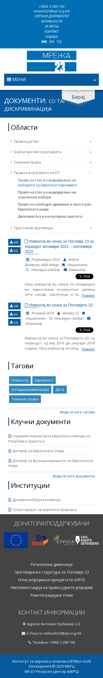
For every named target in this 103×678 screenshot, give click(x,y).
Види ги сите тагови (77, 411)
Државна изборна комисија (34, 499)
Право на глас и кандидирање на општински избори (47, 195)
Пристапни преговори (49, 227)
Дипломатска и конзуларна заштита (50, 216)
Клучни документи (52, 15)
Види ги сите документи (74, 476)
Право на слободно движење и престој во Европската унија (54, 207)
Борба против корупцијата (49, 151)
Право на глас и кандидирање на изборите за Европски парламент (47, 183)
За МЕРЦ (51, 26)
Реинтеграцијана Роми (51, 595)
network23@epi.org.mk (52, 11)
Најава (52, 36)
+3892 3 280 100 (51, 6)
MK (44, 41)
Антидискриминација (30, 389)
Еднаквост (44, 380)
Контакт (51, 31)
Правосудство (49, 141)
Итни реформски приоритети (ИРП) (51, 579)
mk (14, 242)
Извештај (20, 380)
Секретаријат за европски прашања (42, 509)
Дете (59, 389)
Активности (51, 21)
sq (14, 250)
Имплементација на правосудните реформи (51, 587)
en (14, 314)
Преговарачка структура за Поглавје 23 (51, 572)
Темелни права (49, 162)
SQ (59, 41)
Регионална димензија (51, 564)
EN (52, 41)
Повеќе (88, 295)
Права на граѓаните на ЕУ (49, 172)
